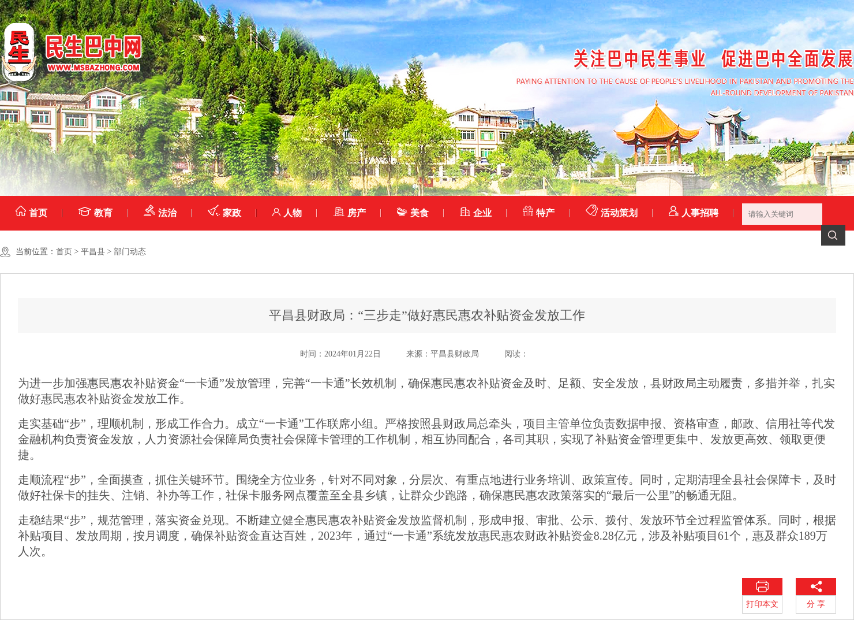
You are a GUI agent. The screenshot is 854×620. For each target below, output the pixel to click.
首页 (31, 213)
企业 (476, 213)
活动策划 (612, 213)
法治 (160, 213)
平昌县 (93, 251)
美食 (413, 213)
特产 (539, 213)
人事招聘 (693, 213)
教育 (95, 213)
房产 (349, 213)
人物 (287, 213)
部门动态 (130, 251)
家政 (224, 213)
